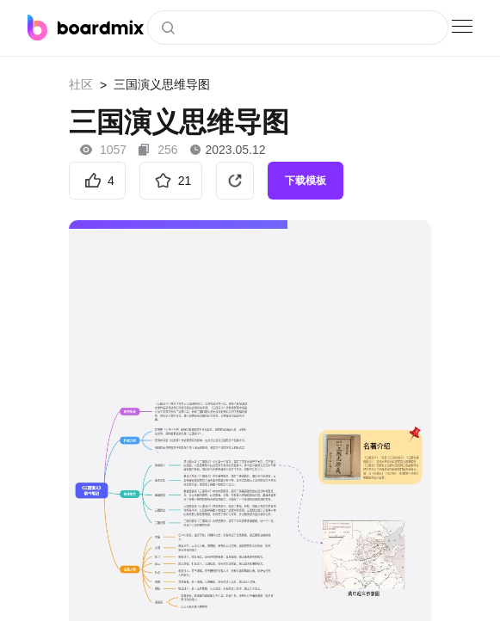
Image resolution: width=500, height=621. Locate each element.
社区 (81, 84)
